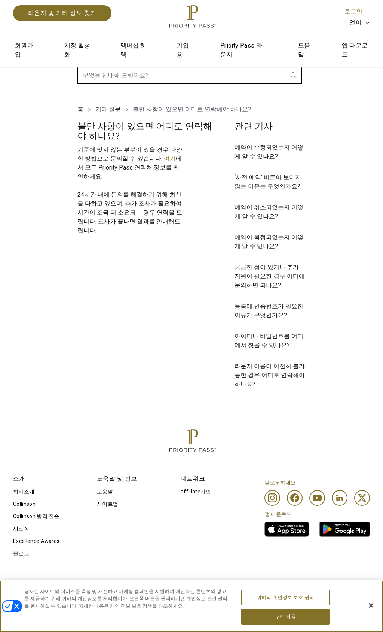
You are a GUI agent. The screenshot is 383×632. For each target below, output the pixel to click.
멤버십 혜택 (133, 50)
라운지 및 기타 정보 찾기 (62, 12)
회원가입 (24, 50)
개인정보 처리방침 (252, 592)
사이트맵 (107, 504)
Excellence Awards (36, 541)
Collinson (24, 504)
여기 (170, 158)
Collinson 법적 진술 (36, 516)
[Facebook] (295, 498)
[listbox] (359, 22)
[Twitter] (362, 498)
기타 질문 (108, 109)
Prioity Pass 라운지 (241, 50)
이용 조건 (24, 592)
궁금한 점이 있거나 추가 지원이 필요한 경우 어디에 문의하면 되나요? (270, 276)
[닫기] (371, 621)
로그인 (353, 11)
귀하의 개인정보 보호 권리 (285, 613)
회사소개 (23, 492)
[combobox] (189, 75)
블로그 (21, 553)
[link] (286, 529)
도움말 (304, 50)
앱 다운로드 (355, 50)
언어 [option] (355, 22)
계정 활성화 (77, 50)
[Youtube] (317, 498)
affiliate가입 (196, 492)
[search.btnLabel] (294, 75)
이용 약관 (97, 592)
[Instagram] (272, 498)
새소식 (21, 529)
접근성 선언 (317, 592)
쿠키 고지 (169, 592)
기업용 (183, 50)
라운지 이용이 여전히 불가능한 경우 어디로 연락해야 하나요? (270, 375)
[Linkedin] (339, 498)
